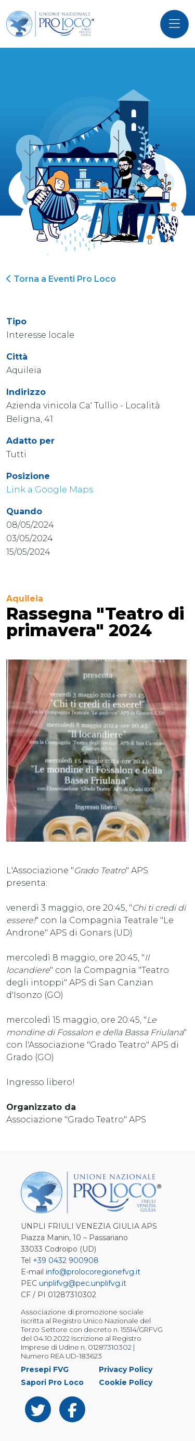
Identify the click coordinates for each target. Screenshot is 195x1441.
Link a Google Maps (49, 490)
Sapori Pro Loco (52, 1382)
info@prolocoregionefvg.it (93, 1272)
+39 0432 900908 (66, 1260)
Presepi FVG (45, 1369)
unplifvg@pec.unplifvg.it (82, 1283)
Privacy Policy (125, 1369)
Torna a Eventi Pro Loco (61, 279)
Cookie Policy (125, 1382)
